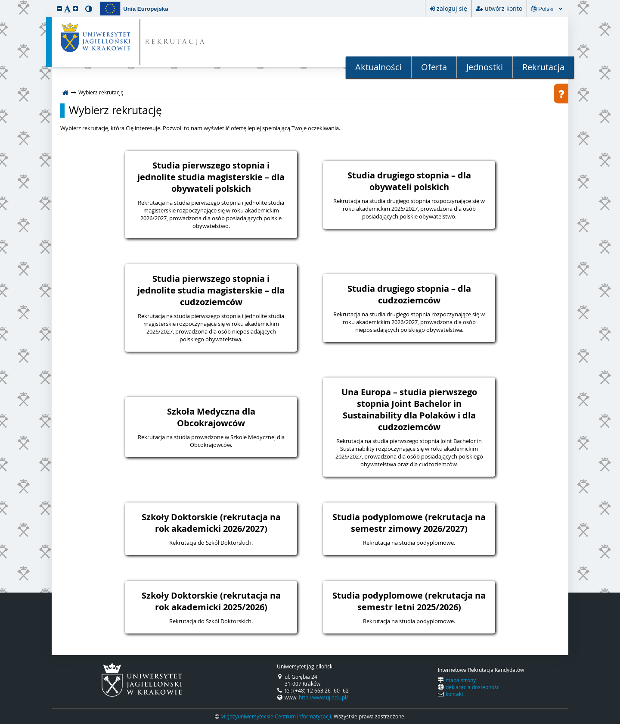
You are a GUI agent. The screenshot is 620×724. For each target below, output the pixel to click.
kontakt (454, 693)
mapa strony (461, 680)
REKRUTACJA (175, 42)
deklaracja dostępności (473, 686)
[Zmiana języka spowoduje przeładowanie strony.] (550, 8)
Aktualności (378, 67)
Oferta (434, 67)
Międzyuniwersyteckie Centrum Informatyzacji (275, 716)
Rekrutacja (543, 67)
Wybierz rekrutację (115, 110)
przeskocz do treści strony (2, 2)
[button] (59, 8)
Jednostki (484, 67)
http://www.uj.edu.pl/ (323, 697)
